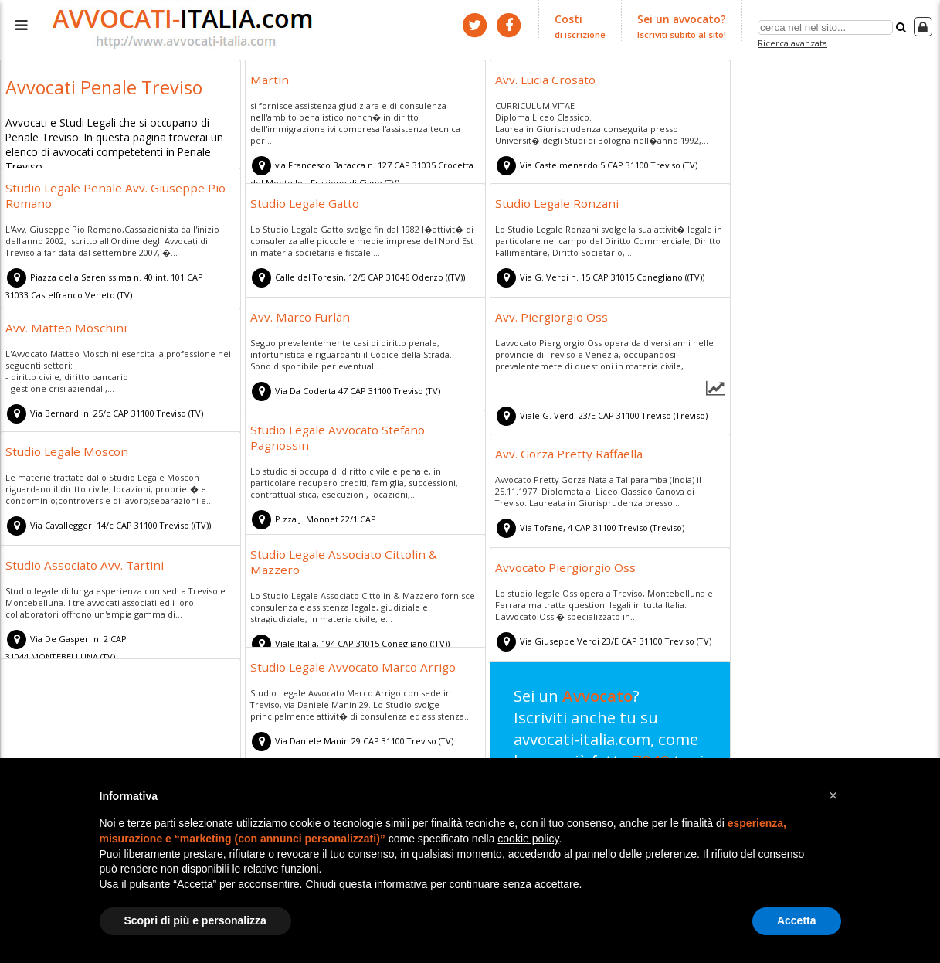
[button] (833, 795)
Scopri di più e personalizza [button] (195, 920)
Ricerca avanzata (794, 41)
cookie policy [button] (527, 838)
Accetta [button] (796, 920)
